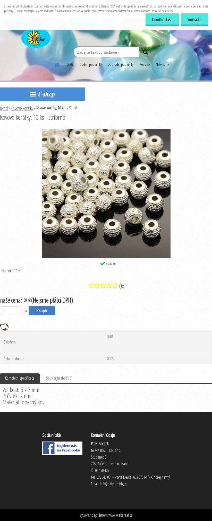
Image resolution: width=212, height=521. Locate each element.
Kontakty (145, 64)
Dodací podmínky (90, 64)
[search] (144, 53)
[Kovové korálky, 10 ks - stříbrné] (106, 131)
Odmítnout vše (162, 19)
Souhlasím (194, 19)
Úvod (4, 108)
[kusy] (10, 310)
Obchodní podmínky (120, 64)
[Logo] (35, 37)
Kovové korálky (22, 108)
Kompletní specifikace (20, 378)
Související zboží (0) (59, 378)
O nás (70, 64)
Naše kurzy (162, 64)
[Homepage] (57, 64)
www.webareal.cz (120, 515)
